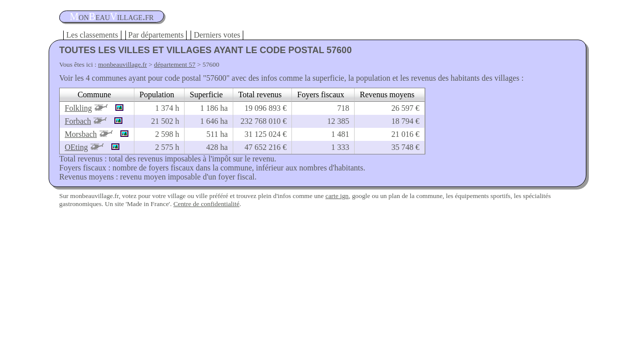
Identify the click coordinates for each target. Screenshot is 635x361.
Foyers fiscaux (320, 94)
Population (156, 94)
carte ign (337, 196)
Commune (94, 94)
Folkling (78, 108)
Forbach (78, 121)
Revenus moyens (387, 94)
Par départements (156, 35)
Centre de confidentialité (207, 204)
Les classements (92, 35)
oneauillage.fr (111, 16)
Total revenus (259, 94)
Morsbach (81, 134)
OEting (76, 147)
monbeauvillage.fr (122, 64)
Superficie (206, 94)
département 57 (175, 64)
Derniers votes (217, 35)
